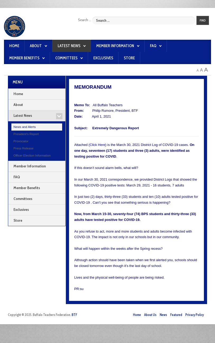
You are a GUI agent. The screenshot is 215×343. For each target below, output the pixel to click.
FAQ (153, 45)
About (36, 45)
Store (129, 58)
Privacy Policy (194, 315)
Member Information (115, 45)
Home (14, 45)
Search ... (84, 19)
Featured (176, 315)
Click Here (97, 145)
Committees (66, 58)
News (163, 315)
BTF (74, 315)
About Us (150, 315)
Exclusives (103, 58)
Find (203, 20)
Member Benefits (24, 58)
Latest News (69, 45)
